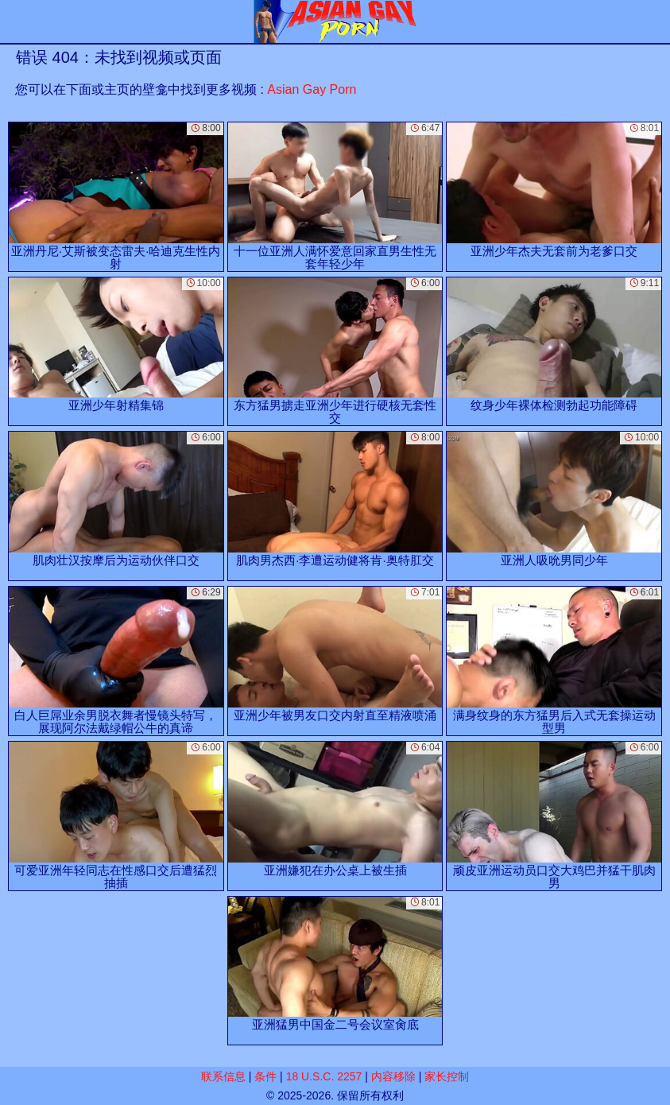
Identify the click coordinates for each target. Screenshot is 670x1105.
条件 (265, 1076)
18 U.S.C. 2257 (324, 1076)
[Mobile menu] (14, 21)
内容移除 (393, 1076)
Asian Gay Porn (311, 89)
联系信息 (223, 1076)
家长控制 (446, 1076)
